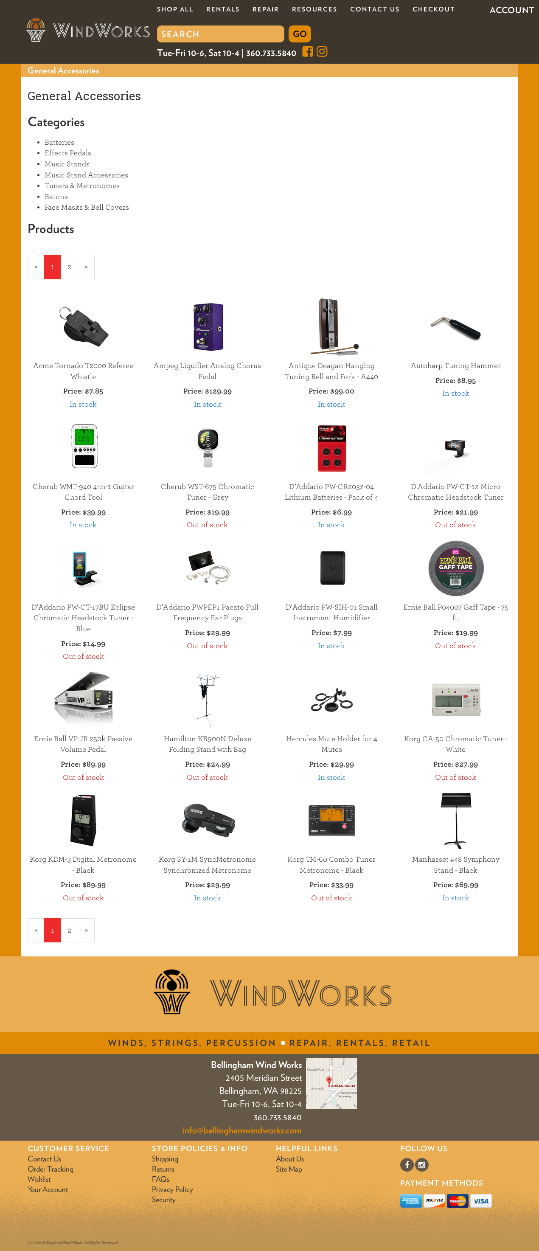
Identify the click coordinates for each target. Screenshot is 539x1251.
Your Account (48, 1189)
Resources (314, 9)
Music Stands (67, 164)
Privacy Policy (172, 1189)
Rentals (223, 9)
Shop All (175, 9)
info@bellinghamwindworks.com (242, 1130)
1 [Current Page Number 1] (56, 270)
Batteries (59, 142)
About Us (290, 1158)
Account (512, 10)
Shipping (165, 1158)
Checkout (434, 9)
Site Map (289, 1168)
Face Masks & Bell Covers (87, 207)
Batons (56, 197)
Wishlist (39, 1179)
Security (164, 1199)
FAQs (160, 1179)
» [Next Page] (89, 270)
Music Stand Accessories (86, 175)
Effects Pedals (68, 153)
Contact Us (375, 9)
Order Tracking (50, 1168)
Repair (266, 9)
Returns (163, 1168)
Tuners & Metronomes (82, 186)
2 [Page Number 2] (72, 266)
